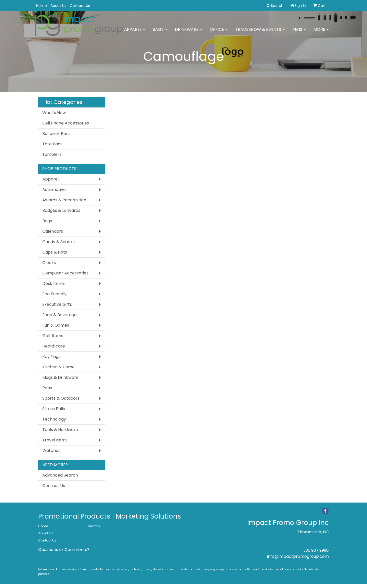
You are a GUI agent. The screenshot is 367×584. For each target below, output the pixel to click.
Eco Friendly (54, 294)
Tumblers (51, 154)
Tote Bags (52, 144)
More (321, 33)
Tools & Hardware (60, 430)
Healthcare (53, 346)
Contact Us (80, 5)
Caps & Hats (54, 252)
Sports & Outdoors (61, 398)
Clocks (49, 263)
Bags (160, 33)
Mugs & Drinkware (60, 377)
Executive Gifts (57, 304)
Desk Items (53, 283)
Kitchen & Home (58, 367)
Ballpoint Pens (56, 133)
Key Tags (51, 356)
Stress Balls (53, 409)
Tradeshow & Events (260, 33)
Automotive (54, 189)
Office (219, 33)
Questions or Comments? (63, 549)
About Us (58, 5)
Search (94, 526)
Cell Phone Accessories (65, 123)
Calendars (52, 231)
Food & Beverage (59, 315)
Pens (299, 33)
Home (41, 5)
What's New (54, 113)
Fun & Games (55, 325)
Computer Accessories (65, 273)
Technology (54, 419)
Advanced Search (60, 475)
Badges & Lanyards (61, 210)
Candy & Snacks (58, 242)
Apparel (134, 33)
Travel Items (55, 440)
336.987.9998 (316, 550)
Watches (51, 450)
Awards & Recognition (64, 200)
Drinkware (188, 33)
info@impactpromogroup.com (298, 556)
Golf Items (52, 336)
